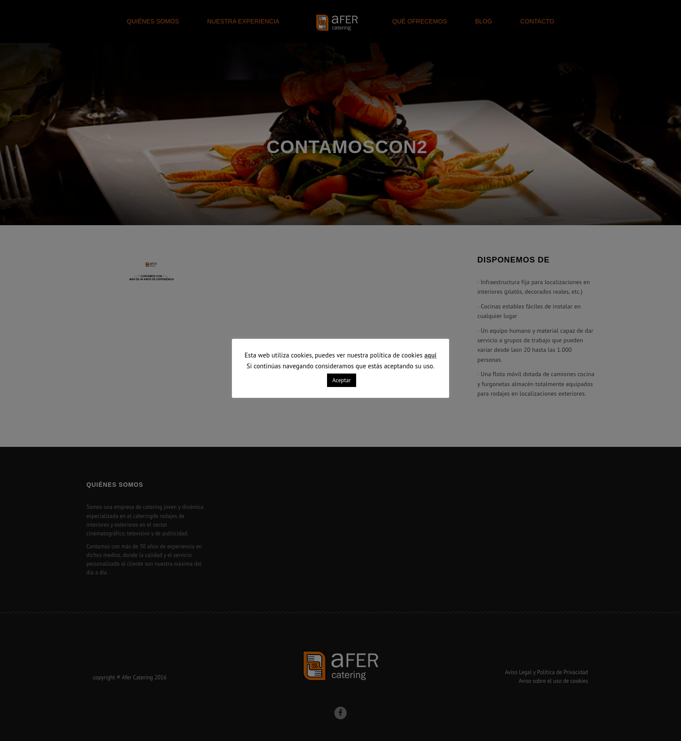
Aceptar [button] (341, 380)
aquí (430, 355)
